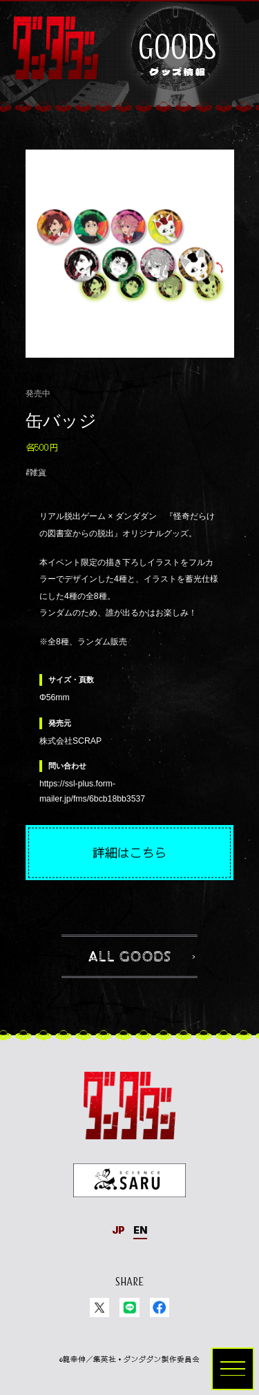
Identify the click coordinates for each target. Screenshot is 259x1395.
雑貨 (38, 472)
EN (140, 1230)
